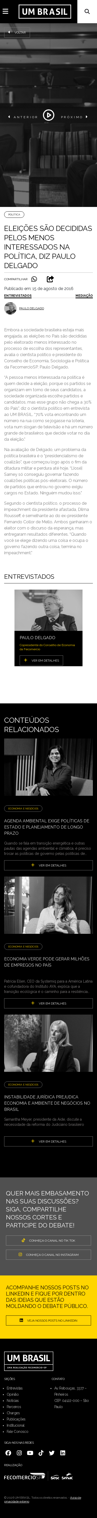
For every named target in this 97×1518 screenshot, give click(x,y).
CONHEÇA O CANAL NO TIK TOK (48, 1240)
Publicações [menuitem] (16, 1419)
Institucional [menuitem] (16, 1425)
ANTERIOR (23, 117)
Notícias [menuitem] (13, 1401)
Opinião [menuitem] (13, 1394)
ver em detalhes (48, 865)
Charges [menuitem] (13, 1413)
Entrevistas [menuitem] (15, 1388)
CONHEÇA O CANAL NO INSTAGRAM (49, 1254)
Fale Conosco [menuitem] (17, 1431)
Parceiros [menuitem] (14, 1407)
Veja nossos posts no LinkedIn (48, 1320)
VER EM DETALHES (41, 660)
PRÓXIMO (75, 117)
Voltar (17, 32)
